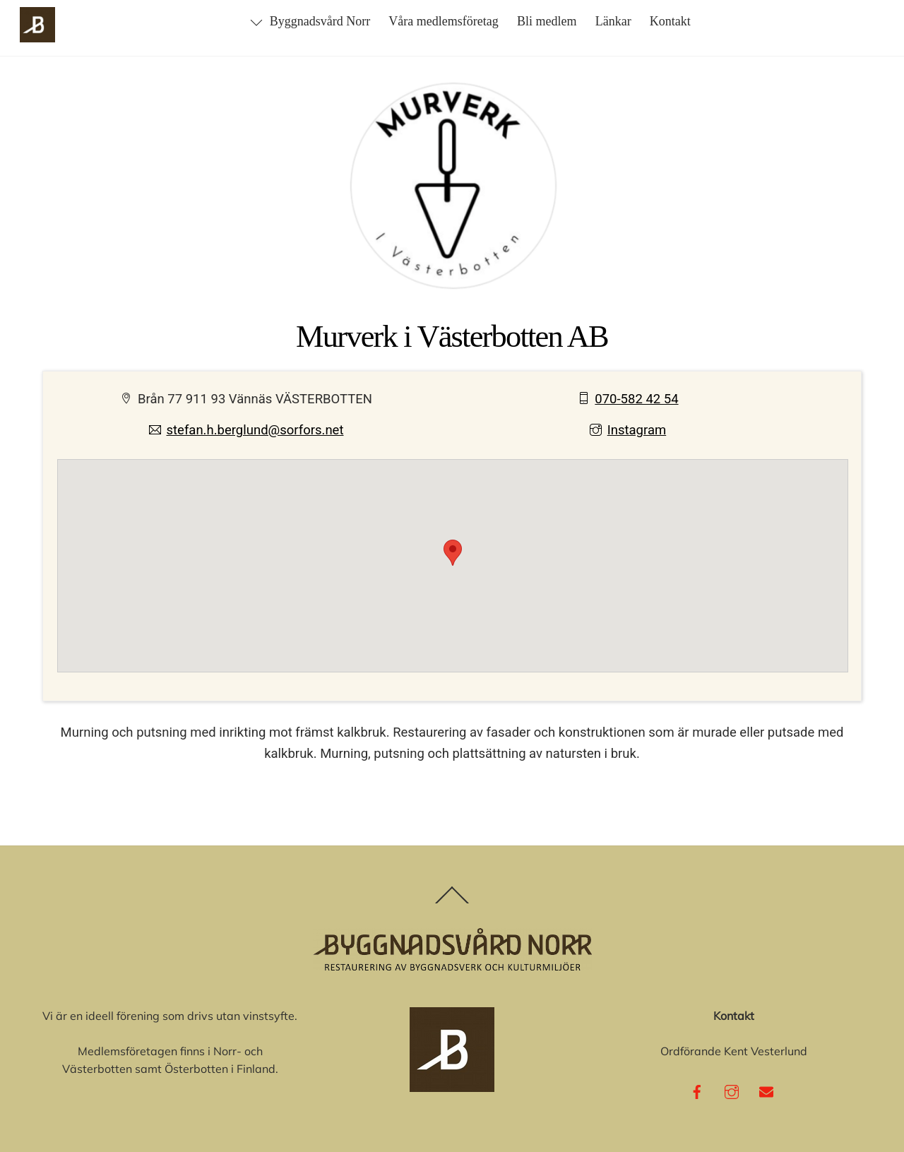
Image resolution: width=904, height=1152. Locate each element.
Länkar (613, 21)
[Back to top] (452, 903)
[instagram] (732, 1090)
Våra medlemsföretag (443, 21)
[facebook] (697, 1090)
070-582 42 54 (628, 399)
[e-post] (766, 1090)
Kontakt (670, 21)
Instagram (628, 430)
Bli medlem (547, 21)
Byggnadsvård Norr (310, 21)
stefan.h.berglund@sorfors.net (246, 430)
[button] (453, 553)
